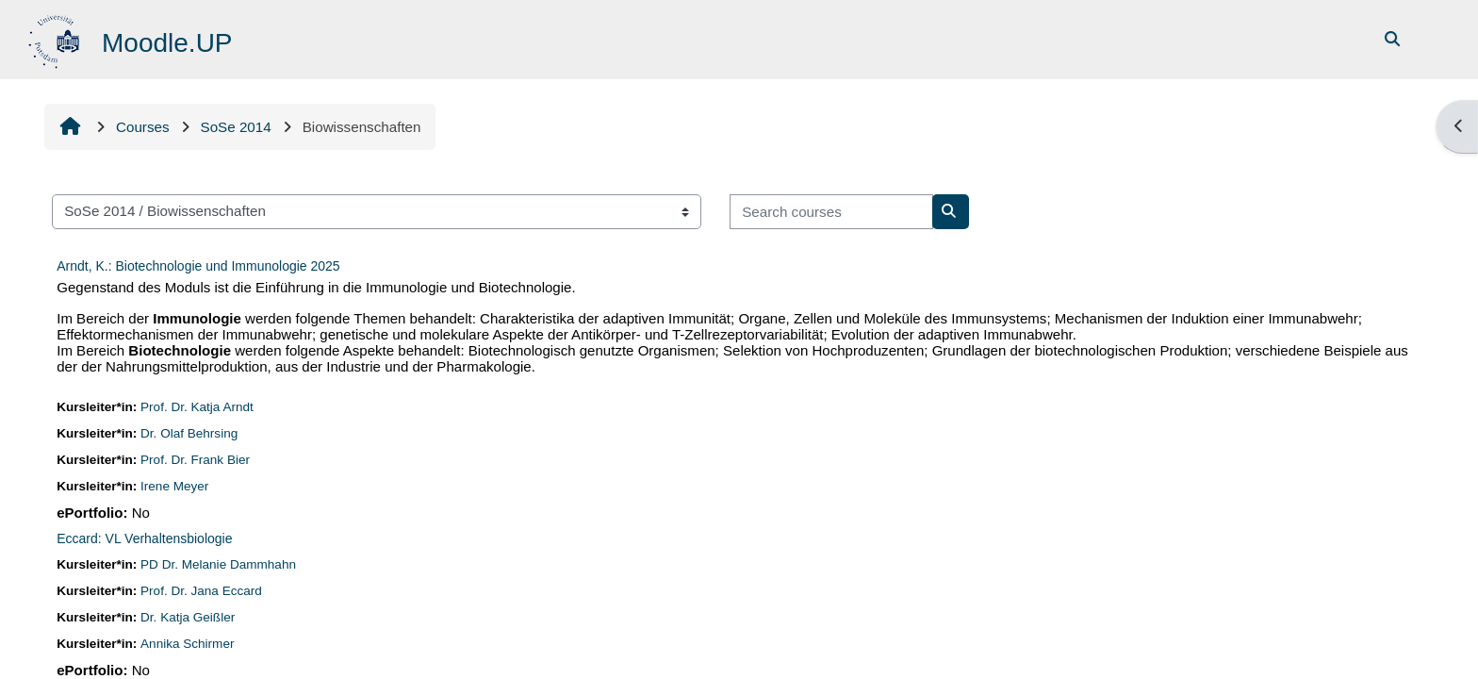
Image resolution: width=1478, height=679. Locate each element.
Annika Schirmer (191, 644)
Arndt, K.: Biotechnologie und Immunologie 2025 (200, 265)
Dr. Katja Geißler (191, 617)
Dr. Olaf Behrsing (193, 433)
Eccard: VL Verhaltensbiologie (147, 538)
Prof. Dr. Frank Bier (199, 460)
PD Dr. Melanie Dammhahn (222, 564)
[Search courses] (834, 211)
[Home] (59, 38)
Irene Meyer (178, 486)
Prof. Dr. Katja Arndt (201, 407)
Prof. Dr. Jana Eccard (205, 591)
